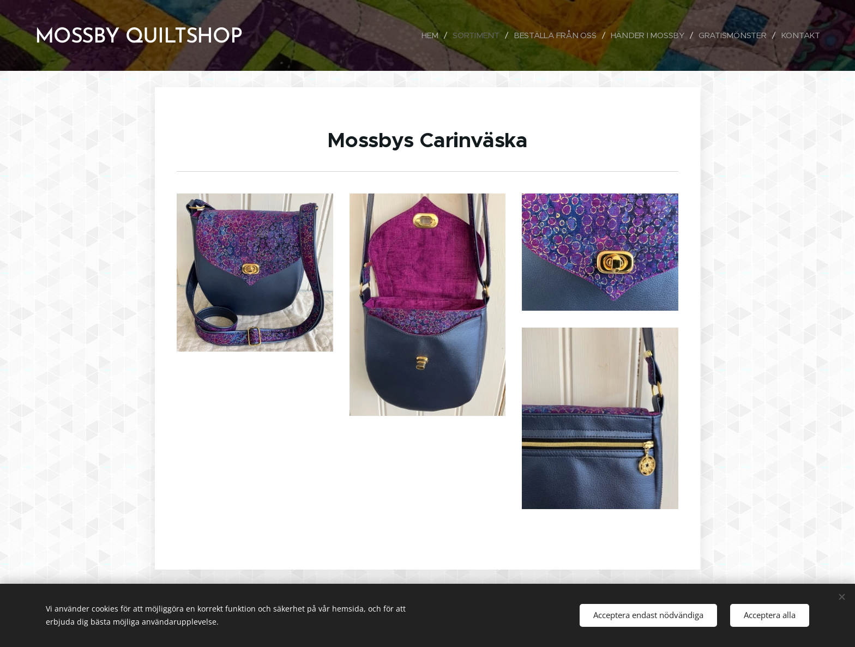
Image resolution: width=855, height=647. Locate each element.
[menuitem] (424, 35)
